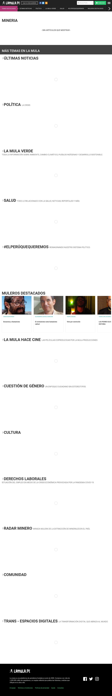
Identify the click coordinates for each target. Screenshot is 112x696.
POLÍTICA (39, 8)
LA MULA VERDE (50, 8)
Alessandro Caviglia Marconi (44, 316)
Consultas (60, 688)
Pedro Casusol (71, 316)
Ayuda (53, 688)
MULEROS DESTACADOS (95, 8)
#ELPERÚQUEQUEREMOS (76, 8)
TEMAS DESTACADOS (9, 8)
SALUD (62, 8)
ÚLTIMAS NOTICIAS (26, 8)
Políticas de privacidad (42, 688)
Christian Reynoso (8, 316)
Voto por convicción (73, 322)
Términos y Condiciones (25, 688)
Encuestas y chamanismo (11, 322)
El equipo (13, 688)
